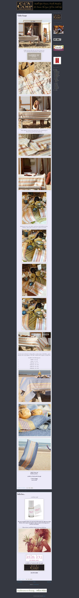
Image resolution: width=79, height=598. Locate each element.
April (56, 84)
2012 (55, 70)
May (56, 83)
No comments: (23, 487)
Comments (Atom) (36, 584)
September (57, 75)
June (56, 79)
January (56, 88)
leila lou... (21, 494)
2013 (55, 69)
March (56, 85)
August (56, 76)
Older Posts (49, 581)
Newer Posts (19, 581)
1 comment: (23, 579)
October (56, 74)
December (56, 71)
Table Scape (22, 16)
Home (34, 581)
